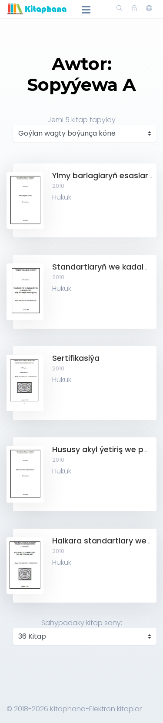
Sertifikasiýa (76, 358)
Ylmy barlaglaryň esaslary (102, 175)
